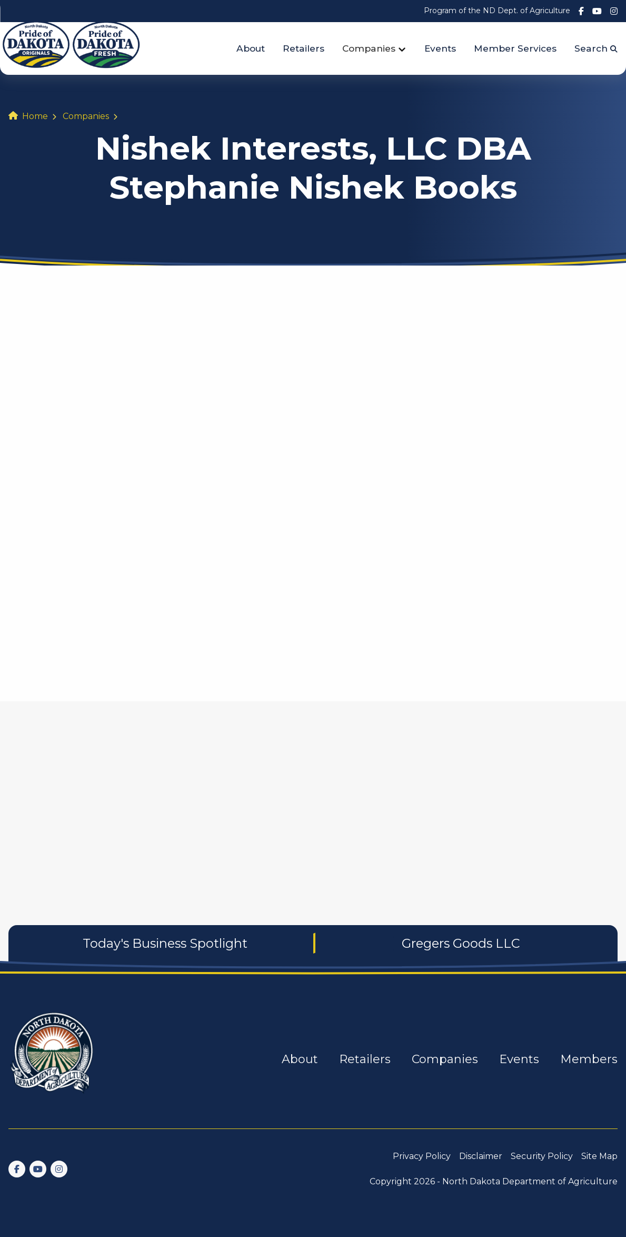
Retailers (303, 48)
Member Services (515, 48)
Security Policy (542, 1156)
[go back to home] (52, 1059)
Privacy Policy (422, 1156)
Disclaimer (480, 1156)
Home (35, 116)
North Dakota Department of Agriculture (530, 1181)
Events (440, 48)
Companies (368, 48)
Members (589, 1059)
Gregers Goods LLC (461, 943)
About (250, 48)
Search (596, 48)
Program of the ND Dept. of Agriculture (497, 10)
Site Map (599, 1156)
